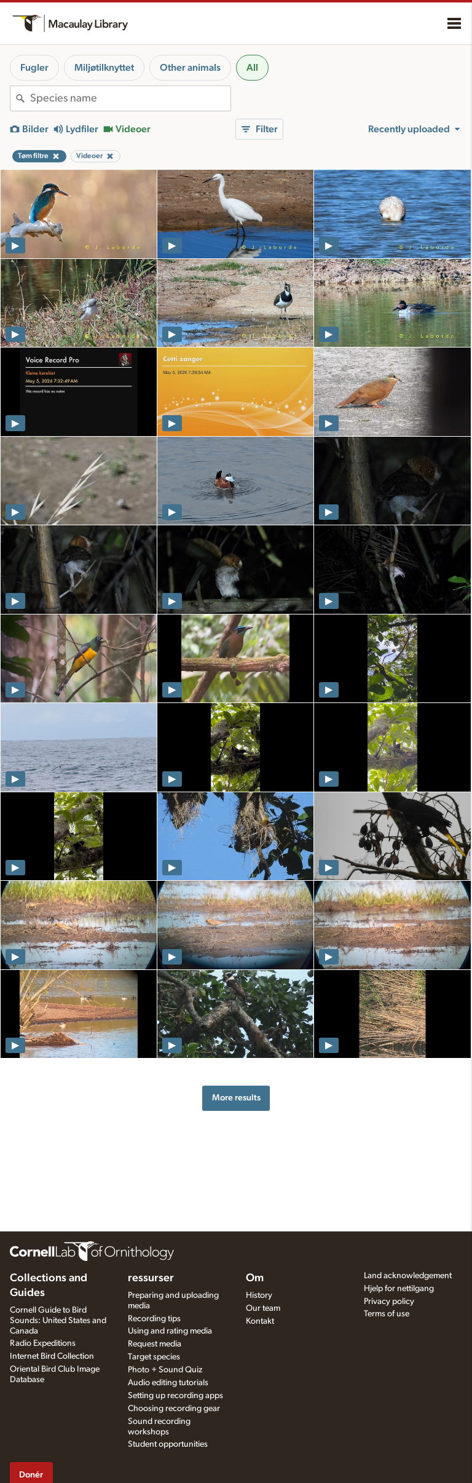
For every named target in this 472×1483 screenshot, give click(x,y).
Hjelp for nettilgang (399, 1288)
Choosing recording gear (174, 1408)
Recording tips (154, 1318)
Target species (154, 1357)
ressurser (151, 1278)
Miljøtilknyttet (104, 68)
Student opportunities (168, 1444)
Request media (154, 1344)
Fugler (34, 68)
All (252, 68)
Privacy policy (389, 1301)
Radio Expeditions (43, 1343)
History (259, 1295)
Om (255, 1278)
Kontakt (260, 1321)
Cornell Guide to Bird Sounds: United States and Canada (58, 1320)
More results (236, 1097)
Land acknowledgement (408, 1275)
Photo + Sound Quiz (165, 1370)
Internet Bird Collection (52, 1356)
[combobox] (130, 98)
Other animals (190, 68)
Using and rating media (170, 1331)
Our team (263, 1308)
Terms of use (386, 1314)
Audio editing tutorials (168, 1382)
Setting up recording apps (175, 1395)
